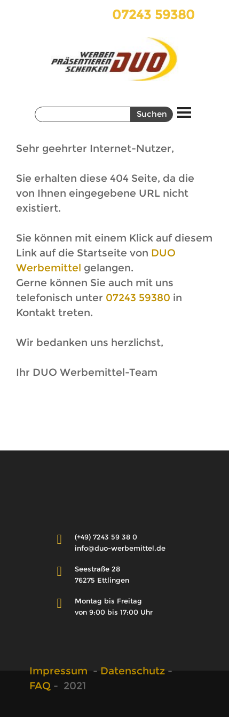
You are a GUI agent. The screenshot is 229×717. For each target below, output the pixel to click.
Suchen (152, 114)
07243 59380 (138, 298)
